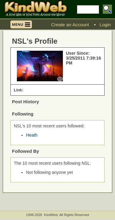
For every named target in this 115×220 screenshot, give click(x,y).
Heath (31, 135)
